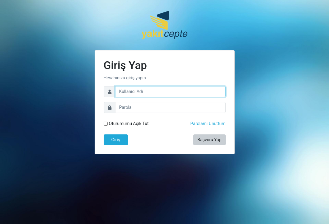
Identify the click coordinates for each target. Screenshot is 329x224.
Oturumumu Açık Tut (129, 123)
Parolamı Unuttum (208, 123)
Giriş (115, 139)
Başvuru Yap (209, 139)
